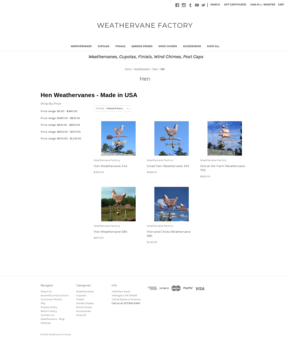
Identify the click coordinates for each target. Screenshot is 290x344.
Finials (120, 46)
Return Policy (49, 311)
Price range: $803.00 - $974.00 (61, 131)
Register (269, 4)
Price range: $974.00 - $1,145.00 (61, 138)
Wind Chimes (167, 46)
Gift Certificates (235, 4)
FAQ (43, 303)
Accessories (192, 46)
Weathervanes (81, 46)
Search (215, 4)
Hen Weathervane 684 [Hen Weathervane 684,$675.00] (110, 231)
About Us (46, 291)
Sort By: (100, 108)
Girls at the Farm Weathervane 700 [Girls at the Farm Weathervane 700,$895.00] (222, 168)
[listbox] (118, 108)
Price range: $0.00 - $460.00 (59, 111)
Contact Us (47, 315)
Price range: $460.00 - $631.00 (60, 118)
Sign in (254, 4)
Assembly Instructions (55, 295)
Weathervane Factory (60, 334)
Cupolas (103, 46)
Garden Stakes (141, 46)
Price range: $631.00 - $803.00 (60, 124)
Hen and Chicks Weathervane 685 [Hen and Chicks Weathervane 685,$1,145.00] (169, 234)
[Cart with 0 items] (281, 4)
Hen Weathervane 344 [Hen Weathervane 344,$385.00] (110, 166)
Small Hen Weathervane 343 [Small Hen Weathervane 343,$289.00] (168, 166)
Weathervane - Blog (52, 319)
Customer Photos (51, 299)
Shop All (213, 46)
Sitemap (46, 323)
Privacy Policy (49, 307)
